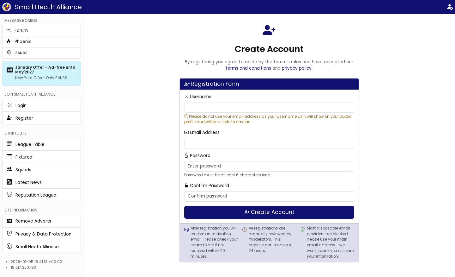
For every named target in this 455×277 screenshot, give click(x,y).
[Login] (449, 7)
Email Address (202, 132)
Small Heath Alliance (48, 7)
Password (197, 156)
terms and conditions (248, 68)
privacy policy (297, 68)
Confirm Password (206, 186)
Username (198, 97)
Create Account (269, 212)
